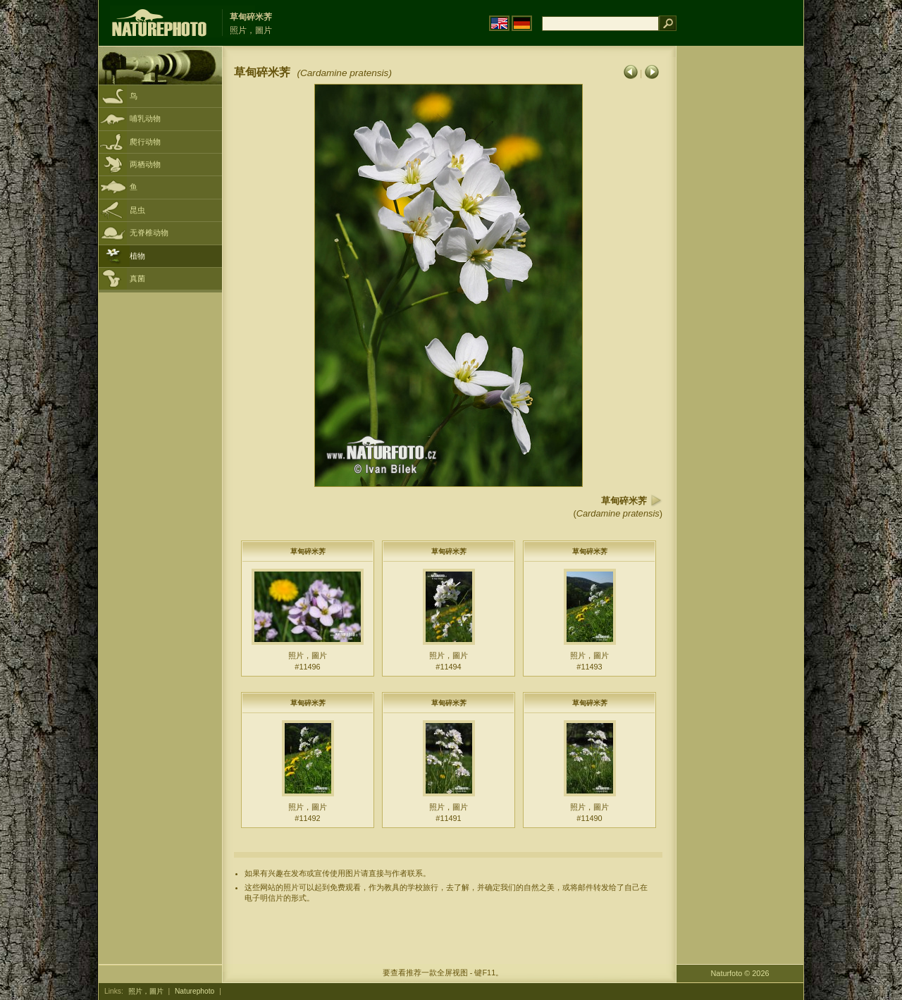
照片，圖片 (145, 991)
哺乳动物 (145, 118)
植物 (137, 256)
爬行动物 (145, 141)
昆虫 (137, 210)
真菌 (137, 278)
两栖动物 (145, 164)
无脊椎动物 (149, 232)
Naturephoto (194, 991)
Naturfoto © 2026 (740, 973)
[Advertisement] (740, 271)
